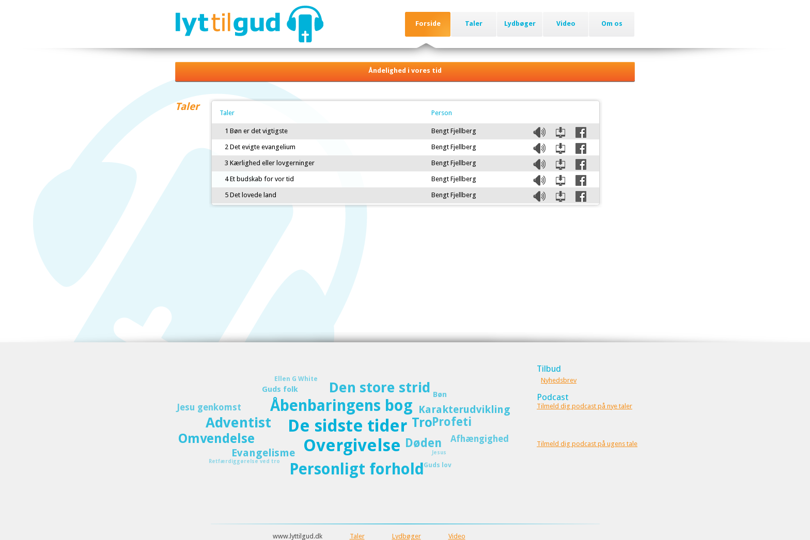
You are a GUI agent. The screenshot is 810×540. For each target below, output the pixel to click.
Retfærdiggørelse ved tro (244, 461)
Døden (423, 443)
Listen (539, 132)
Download (560, 132)
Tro (422, 422)
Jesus (439, 452)
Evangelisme (263, 453)
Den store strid (379, 387)
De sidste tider (347, 426)
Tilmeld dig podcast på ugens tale (587, 444)
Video (565, 23)
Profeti (452, 421)
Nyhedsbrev (559, 380)
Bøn (440, 394)
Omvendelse (216, 438)
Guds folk (280, 389)
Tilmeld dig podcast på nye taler (584, 406)
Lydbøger (520, 23)
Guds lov (437, 465)
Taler (473, 23)
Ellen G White (296, 379)
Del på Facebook (580, 132)
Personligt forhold (356, 469)
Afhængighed (479, 439)
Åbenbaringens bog (341, 405)
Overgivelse (352, 445)
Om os (611, 23)
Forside (428, 23)
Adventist (238, 422)
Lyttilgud (249, 23)
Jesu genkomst (209, 407)
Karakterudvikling (464, 409)
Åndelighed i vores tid (405, 70)
